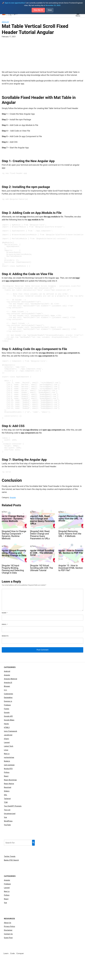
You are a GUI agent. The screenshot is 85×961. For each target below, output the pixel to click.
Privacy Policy (9, 926)
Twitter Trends (9, 856)
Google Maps (9, 720)
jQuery (6, 739)
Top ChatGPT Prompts (12, 806)
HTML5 (7, 727)
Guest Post (8, 938)
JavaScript (8, 735)
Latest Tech (8, 746)
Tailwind (7, 798)
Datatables (8, 697)
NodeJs (7, 761)
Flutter (6, 709)
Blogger (7, 686)
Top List (7, 810)
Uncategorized (9, 813)
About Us (7, 923)
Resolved (7, 787)
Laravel (7, 742)
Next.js (7, 754)
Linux (6, 750)
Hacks (6, 724)
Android (7, 671)
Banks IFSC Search (11, 860)
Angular (5, 22)
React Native (9, 784)
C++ (5, 690)
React (6, 776)
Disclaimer (8, 930)
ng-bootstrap (9, 757)
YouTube (7, 825)
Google (7, 712)
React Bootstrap (10, 780)
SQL (5, 795)
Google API (8, 716)
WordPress (8, 821)
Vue (5, 817)
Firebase (7, 705)
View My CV (38, 10)
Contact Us (8, 934)
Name (5, 613)
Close (50, 10)
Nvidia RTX (8, 769)
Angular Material (10, 679)
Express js (8, 701)
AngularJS (8, 682)
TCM (6, 802)
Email (5, 624)
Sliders (6, 791)
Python (7, 772)
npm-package (9, 765)
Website (5, 636)
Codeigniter (8, 694)
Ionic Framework (10, 731)
